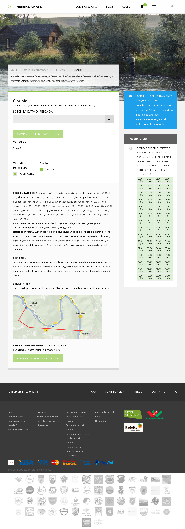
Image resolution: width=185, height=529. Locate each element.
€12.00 (50, 169)
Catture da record (104, 412)
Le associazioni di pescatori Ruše (37, 69)
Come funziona (86, 6)
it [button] (170, 6)
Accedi (126, 6)
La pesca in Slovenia (76, 412)
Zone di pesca (73, 447)
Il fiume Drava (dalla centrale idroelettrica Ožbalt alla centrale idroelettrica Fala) (54, 105)
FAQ (93, 391)
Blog (109, 6)
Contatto (159, 391)
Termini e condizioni (47, 416)
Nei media (100, 421)
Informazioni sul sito (18, 429)
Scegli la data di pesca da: (33, 112)
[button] (154, 6)
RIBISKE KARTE (29, 6)
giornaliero (27, 173)
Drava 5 (63, 69)
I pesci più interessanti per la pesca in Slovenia (77, 438)
